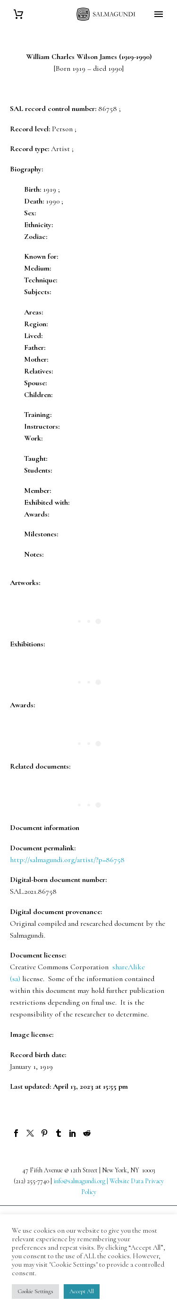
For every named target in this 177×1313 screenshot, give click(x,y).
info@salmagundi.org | (81, 1181)
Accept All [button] (81, 1291)
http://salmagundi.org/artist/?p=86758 (67, 859)
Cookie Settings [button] (35, 1291)
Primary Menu (158, 14)
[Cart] (18, 14)
